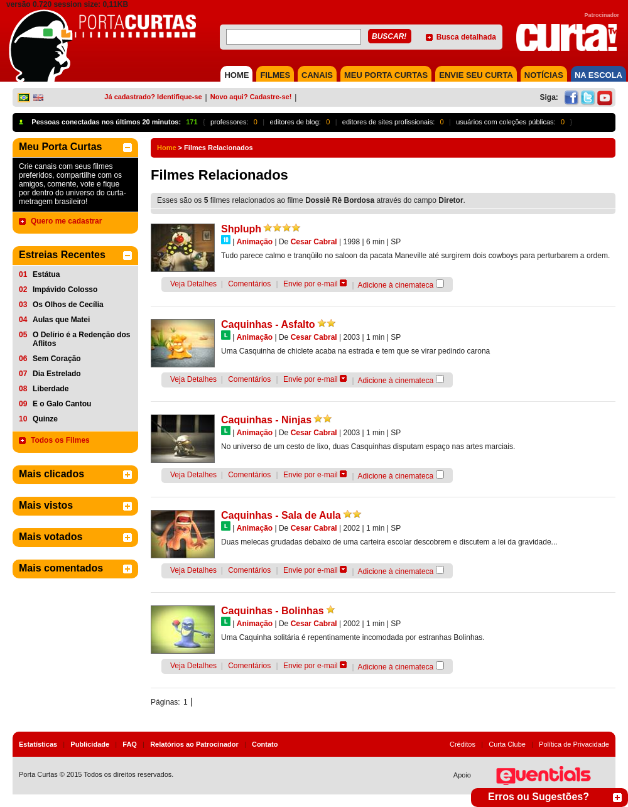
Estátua (46, 274)
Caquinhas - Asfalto (268, 324)
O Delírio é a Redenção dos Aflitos (81, 339)
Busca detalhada (466, 37)
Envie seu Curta (476, 75)
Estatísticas (38, 744)
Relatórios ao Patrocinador (194, 744)
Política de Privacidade (574, 744)
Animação (255, 241)
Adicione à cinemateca (396, 285)
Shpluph (241, 229)
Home (166, 147)
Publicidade (89, 744)
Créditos (462, 744)
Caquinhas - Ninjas (266, 419)
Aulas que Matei (61, 319)
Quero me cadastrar (66, 221)
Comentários (249, 283)
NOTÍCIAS (543, 75)
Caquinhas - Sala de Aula (281, 515)
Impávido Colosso (65, 289)
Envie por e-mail (310, 283)
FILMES (275, 75)
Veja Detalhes (193, 283)
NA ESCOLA (598, 75)
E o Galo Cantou (62, 403)
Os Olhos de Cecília (68, 304)
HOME (236, 75)
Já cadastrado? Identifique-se (153, 96)
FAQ (129, 744)
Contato (265, 744)
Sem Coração (57, 358)
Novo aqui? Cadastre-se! (251, 96)
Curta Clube (507, 744)
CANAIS (317, 75)
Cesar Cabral (314, 241)
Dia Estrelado (57, 373)
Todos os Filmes (60, 440)
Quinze (45, 418)
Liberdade (50, 388)
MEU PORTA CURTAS (386, 75)
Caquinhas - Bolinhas (272, 610)
